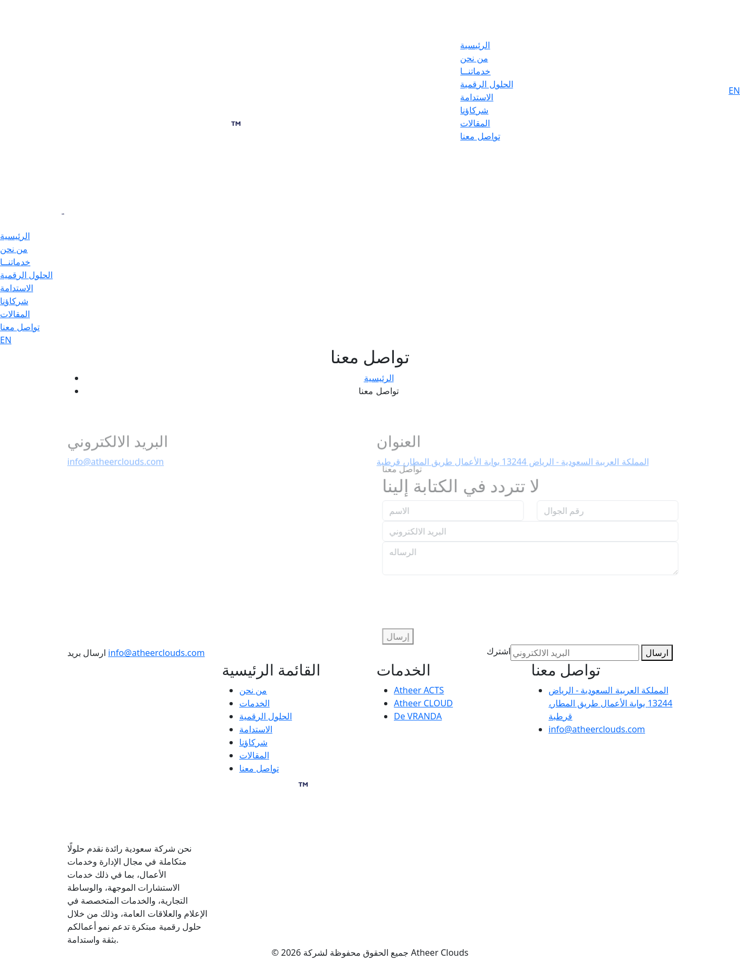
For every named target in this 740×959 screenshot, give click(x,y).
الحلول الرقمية (486, 84)
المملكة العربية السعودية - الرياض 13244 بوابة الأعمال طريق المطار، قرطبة (610, 703)
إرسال (402, 636)
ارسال (657, 653)
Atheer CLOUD (423, 703)
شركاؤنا (474, 110)
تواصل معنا (480, 136)
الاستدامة (476, 97)
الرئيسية (475, 45)
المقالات (475, 123)
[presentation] (469, 596)
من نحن (474, 58)
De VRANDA (418, 716)
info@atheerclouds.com (115, 466)
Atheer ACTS (419, 690)
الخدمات (254, 703)
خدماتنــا (475, 71)
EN (734, 90)
